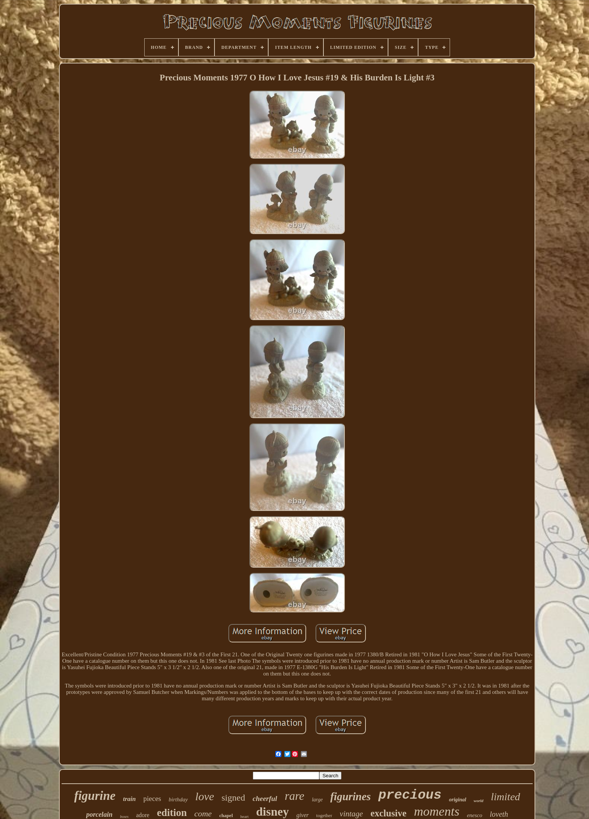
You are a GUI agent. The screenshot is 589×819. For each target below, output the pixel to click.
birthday (178, 799)
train (129, 798)
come (202, 813)
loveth (499, 814)
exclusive (388, 813)
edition (172, 812)
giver (302, 815)
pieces (152, 798)
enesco (474, 815)
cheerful (264, 798)
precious (409, 795)
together (324, 815)
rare (294, 795)
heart (244, 816)
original (457, 799)
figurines (350, 796)
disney (272, 811)
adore (143, 815)
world (478, 800)
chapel (226, 815)
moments (436, 811)
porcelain (99, 814)
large (317, 799)
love (204, 796)
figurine (94, 795)
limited (505, 796)
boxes (124, 816)
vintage (351, 813)
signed (233, 797)
